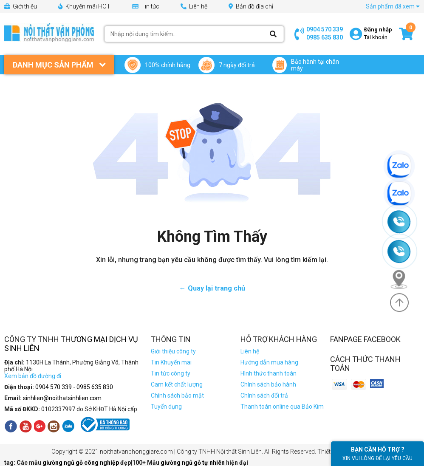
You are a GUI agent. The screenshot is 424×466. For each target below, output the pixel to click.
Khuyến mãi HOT (84, 6)
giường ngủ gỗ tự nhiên (193, 462)
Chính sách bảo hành (268, 384)
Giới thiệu (20, 6)
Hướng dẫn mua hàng (269, 362)
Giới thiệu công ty (173, 351)
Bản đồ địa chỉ (251, 6)
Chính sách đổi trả (264, 395)
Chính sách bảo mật (177, 395)
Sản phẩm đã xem (393, 6)
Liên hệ (194, 6)
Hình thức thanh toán (268, 373)
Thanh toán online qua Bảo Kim (282, 406)
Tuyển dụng (166, 406)
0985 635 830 (324, 37)
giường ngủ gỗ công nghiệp (81, 462)
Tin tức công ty (170, 373)
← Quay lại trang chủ (212, 288)
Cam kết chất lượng (177, 384)
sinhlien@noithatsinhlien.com (62, 398)
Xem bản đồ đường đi (32, 376)
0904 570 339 (324, 29)
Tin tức (145, 6)
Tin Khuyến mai (171, 362)
